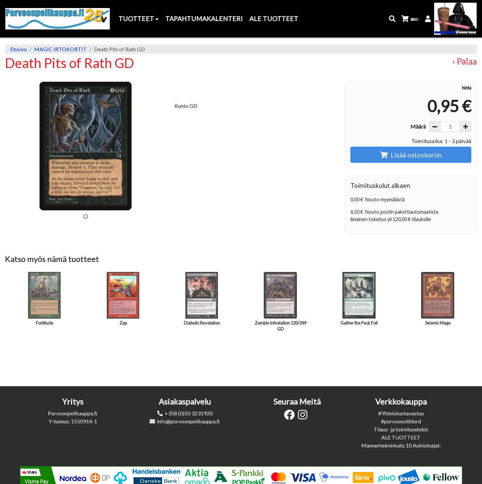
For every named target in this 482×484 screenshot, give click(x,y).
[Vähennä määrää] (434, 126)
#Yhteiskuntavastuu (401, 413)
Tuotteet (138, 18)
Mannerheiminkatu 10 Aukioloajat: (401, 445)
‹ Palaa (464, 61)
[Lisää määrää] (465, 126)
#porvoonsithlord (401, 421)
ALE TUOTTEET (400, 437)
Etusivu (18, 49)
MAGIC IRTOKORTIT (60, 49)
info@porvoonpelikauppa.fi (188, 421)
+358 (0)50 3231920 (189, 413)
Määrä (418, 126)
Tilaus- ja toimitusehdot (401, 429)
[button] (392, 18)
